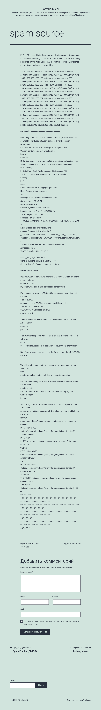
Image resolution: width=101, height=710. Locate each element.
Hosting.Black (51, 9)
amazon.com (76, 544)
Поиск (12, 681)
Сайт (22, 609)
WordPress (86, 700)
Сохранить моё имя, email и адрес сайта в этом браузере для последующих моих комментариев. (52, 623)
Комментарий (26, 572)
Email (55, 597)
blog (27, 546)
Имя (22, 597)
